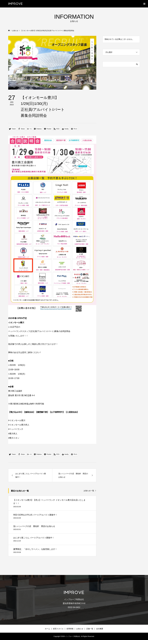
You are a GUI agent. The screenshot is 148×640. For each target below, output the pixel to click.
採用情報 (69, 629)
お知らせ (79, 629)
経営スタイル (58, 629)
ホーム (47, 629)
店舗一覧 (89, 629)
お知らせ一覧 (89, 491)
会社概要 (99, 629)
